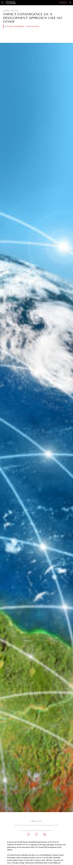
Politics (14, 10)
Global (6, 10)
